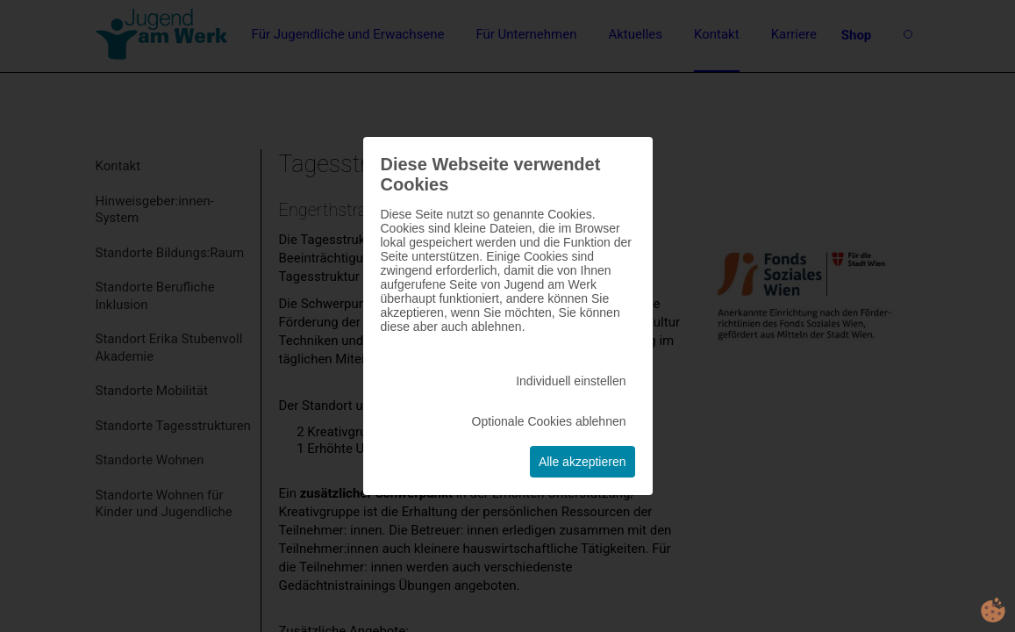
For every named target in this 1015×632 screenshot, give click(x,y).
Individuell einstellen (570, 381)
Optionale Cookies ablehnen (549, 421)
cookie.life (993, 610)
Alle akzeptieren (582, 462)
